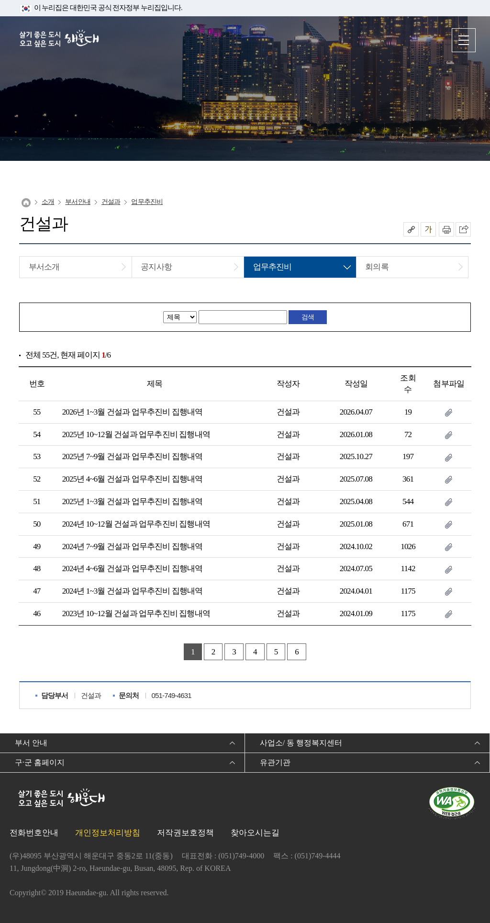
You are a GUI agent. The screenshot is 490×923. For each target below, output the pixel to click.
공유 (411, 229)
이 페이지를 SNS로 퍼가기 (463, 229)
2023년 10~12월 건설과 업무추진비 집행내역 (136, 613)
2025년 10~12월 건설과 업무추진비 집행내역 (136, 434)
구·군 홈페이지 (40, 762)
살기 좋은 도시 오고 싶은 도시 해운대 (59, 39)
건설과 (110, 201)
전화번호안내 (34, 832)
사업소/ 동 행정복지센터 (301, 743)
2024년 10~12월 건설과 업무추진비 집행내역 (136, 524)
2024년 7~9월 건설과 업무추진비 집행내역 (132, 546)
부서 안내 (31, 743)
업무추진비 (147, 201)
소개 (48, 201)
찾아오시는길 (255, 832)
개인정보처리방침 (107, 832)
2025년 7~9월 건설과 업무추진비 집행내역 (132, 456)
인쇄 (446, 229)
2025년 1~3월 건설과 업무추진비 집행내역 (132, 501)
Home (26, 202)
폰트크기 (428, 229)
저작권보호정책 (185, 832)
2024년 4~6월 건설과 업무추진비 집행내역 (132, 568)
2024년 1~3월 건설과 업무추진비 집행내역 (132, 591)
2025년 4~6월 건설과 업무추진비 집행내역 (132, 479)
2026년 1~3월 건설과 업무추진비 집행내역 (132, 411)
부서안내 (77, 201)
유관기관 (275, 762)
